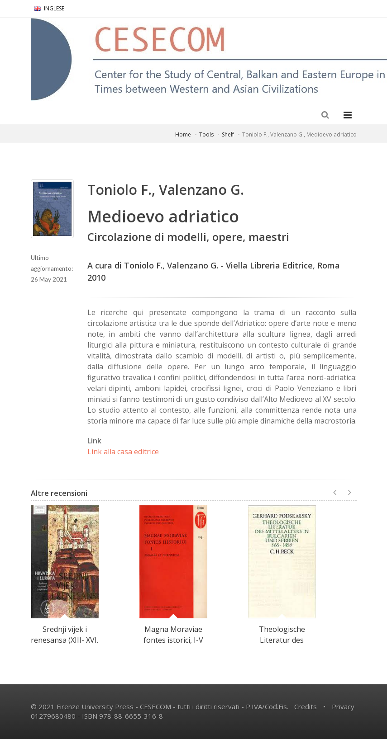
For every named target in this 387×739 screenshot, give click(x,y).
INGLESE (49, 8)
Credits (305, 706)
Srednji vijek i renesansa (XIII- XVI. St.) (64, 640)
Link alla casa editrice (123, 452)
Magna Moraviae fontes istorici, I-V (173, 634)
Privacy (343, 706)
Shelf (228, 134)
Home (183, 134)
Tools (206, 134)
